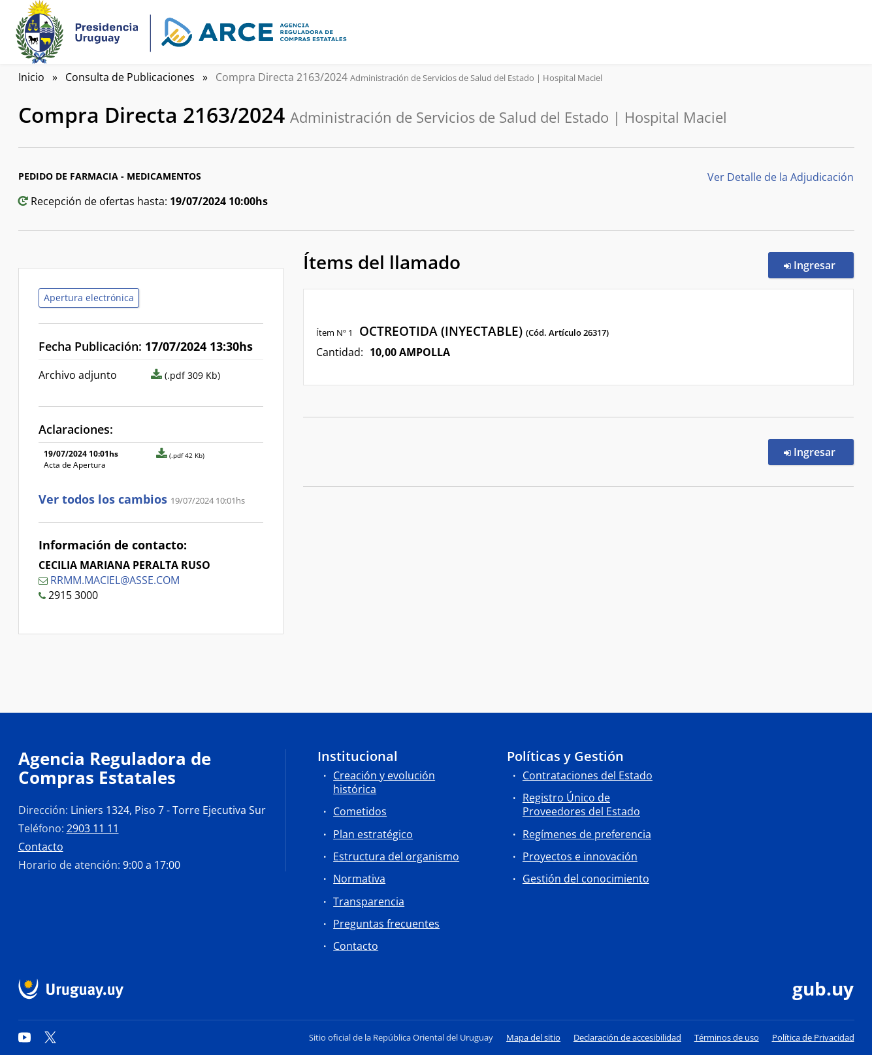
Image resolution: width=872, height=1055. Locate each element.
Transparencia (368, 901)
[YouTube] (24, 1037)
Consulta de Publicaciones (130, 77)
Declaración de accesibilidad (627, 1037)
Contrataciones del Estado (588, 775)
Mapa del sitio (533, 1037)
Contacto (40, 846)
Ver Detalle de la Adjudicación (780, 177)
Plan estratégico (373, 834)
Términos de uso (726, 1037)
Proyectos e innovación (580, 856)
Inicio (31, 77)
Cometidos (360, 811)
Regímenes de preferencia (587, 834)
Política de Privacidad (813, 1037)
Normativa (359, 878)
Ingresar (819, 264)
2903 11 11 (93, 828)
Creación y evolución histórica (384, 782)
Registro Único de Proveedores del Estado (581, 804)
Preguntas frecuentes (386, 924)
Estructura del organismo (396, 856)
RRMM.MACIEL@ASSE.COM (115, 580)
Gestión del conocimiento (586, 878)
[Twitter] (50, 1037)
